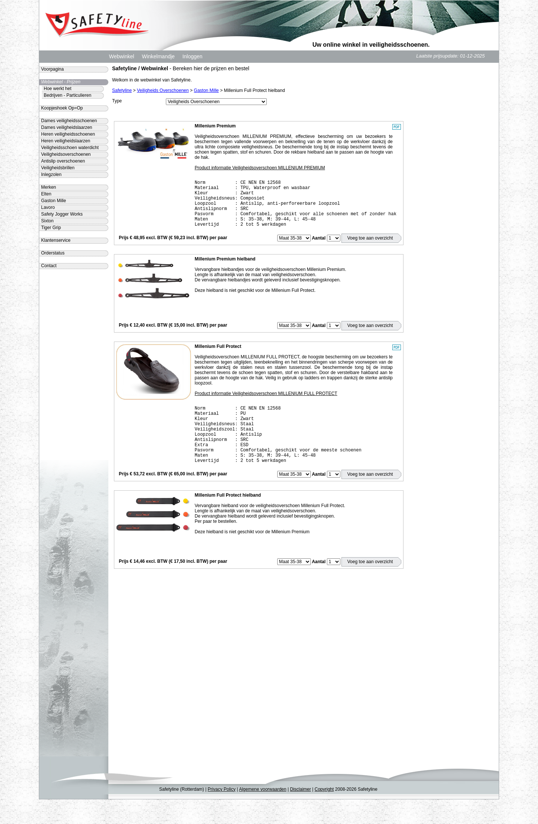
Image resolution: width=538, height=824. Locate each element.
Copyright (324, 814)
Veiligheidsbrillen (57, 167)
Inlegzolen (51, 174)
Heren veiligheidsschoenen (68, 134)
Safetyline (122, 90)
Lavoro (48, 207)
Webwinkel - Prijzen (60, 81)
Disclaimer (300, 814)
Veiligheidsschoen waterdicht (70, 147)
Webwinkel (121, 56)
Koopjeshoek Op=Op (62, 108)
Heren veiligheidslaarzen (65, 140)
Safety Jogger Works (62, 214)
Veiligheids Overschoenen (163, 90)
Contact (48, 265)
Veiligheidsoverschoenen (66, 154)
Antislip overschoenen (63, 161)
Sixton (47, 220)
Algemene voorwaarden (263, 814)
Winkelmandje (158, 56)
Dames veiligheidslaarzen (66, 127)
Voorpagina (52, 69)
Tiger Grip (51, 227)
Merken (48, 187)
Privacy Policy (222, 814)
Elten (46, 194)
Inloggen (192, 56)
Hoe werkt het (57, 88)
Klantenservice (56, 240)
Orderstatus (53, 253)
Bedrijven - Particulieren (67, 95)
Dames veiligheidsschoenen (69, 120)
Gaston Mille (206, 90)
